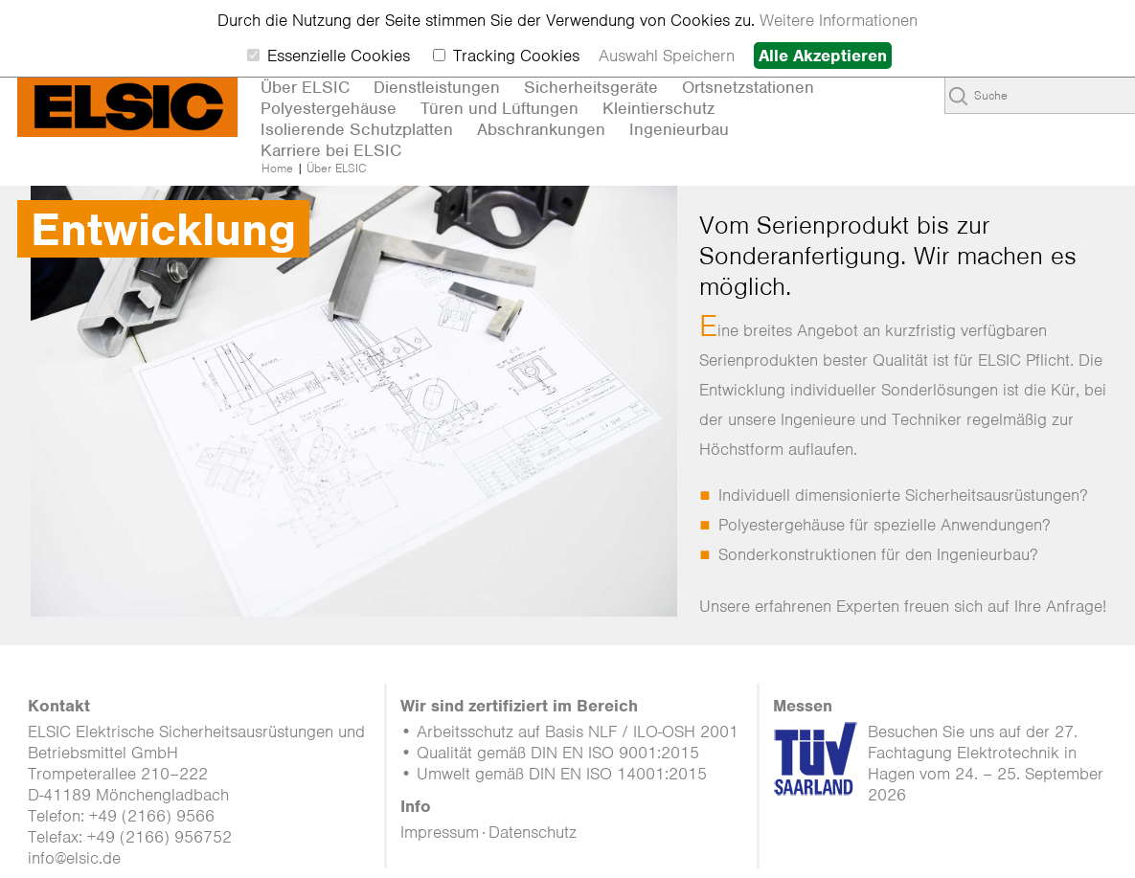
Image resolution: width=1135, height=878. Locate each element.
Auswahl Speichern (667, 55)
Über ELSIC (336, 168)
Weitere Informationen (839, 20)
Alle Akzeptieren (823, 55)
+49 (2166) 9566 (152, 815)
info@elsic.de (74, 857)
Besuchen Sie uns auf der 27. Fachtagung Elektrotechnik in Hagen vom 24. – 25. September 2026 (985, 763)
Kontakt (59, 705)
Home (277, 168)
